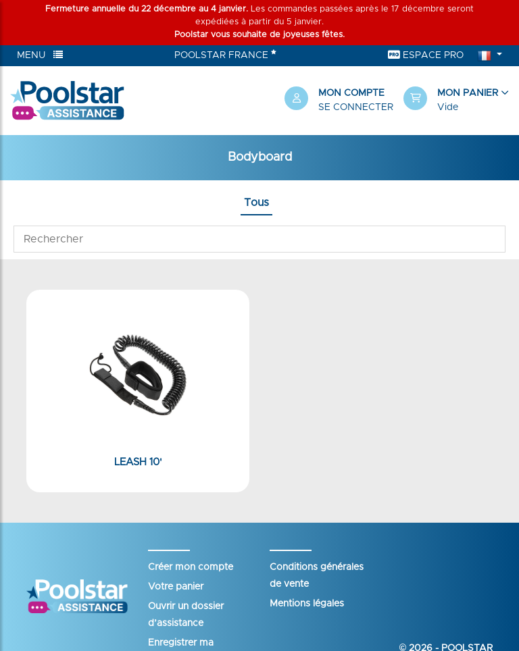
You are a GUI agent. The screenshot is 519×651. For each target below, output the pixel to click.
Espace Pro (426, 55)
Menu (40, 55)
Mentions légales (307, 603)
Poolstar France (225, 54)
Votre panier (175, 587)
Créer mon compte (190, 567)
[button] (456, 100)
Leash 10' (138, 462)
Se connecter (355, 107)
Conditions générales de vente (317, 576)
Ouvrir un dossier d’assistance (186, 615)
